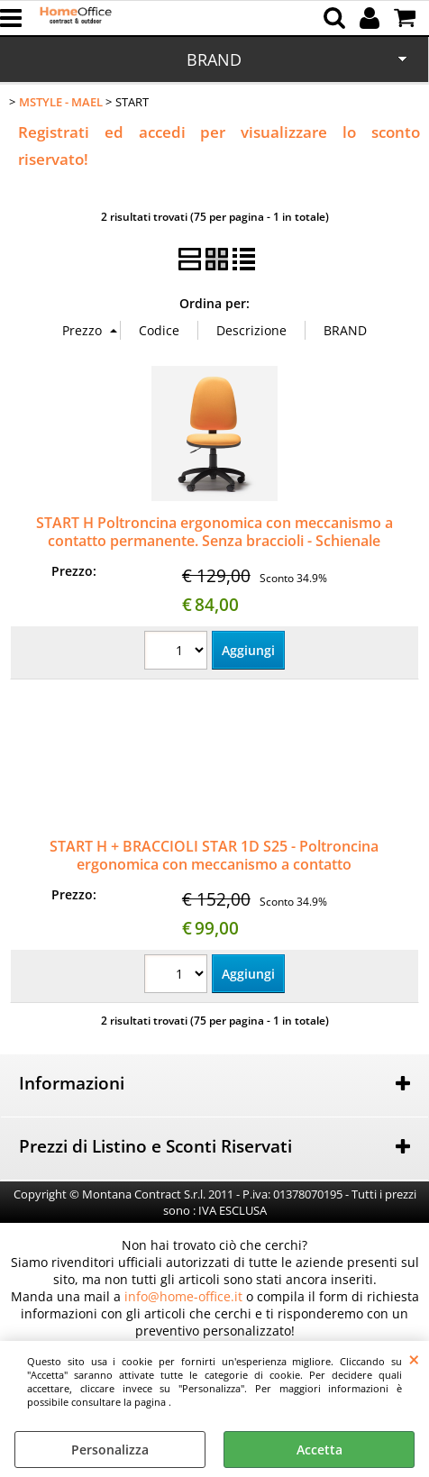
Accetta (319, 1449)
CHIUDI (414, 1359)
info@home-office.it (183, 1296)
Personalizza (110, 1449)
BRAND (214, 59)
